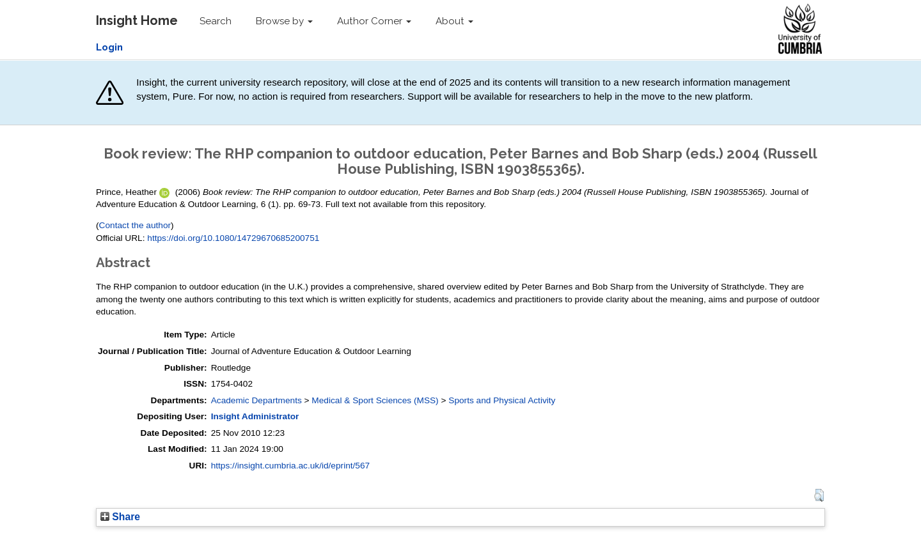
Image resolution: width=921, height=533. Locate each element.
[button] (819, 495)
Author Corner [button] (374, 21)
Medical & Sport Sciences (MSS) (374, 400)
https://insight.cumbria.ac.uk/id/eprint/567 (290, 465)
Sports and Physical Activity (501, 400)
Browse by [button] (284, 21)
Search (216, 21)
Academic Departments (256, 400)
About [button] (454, 21)
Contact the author (135, 225)
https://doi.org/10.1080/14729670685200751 (233, 238)
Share (120, 516)
